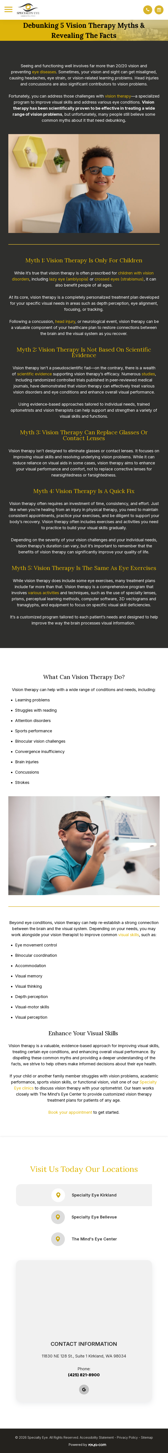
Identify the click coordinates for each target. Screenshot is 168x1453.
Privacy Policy (127, 1437)
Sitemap (147, 1437)
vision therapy (118, 96)
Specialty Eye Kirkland (83, 1195)
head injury (65, 321)
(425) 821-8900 (84, 1375)
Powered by (87, 1445)
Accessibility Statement (97, 1437)
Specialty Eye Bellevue (84, 1217)
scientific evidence (34, 374)
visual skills (128, 934)
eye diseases (44, 72)
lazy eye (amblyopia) (69, 279)
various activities (43, 592)
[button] (147, 9)
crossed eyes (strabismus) (119, 279)
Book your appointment (70, 1112)
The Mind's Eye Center (84, 1239)
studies (148, 374)
